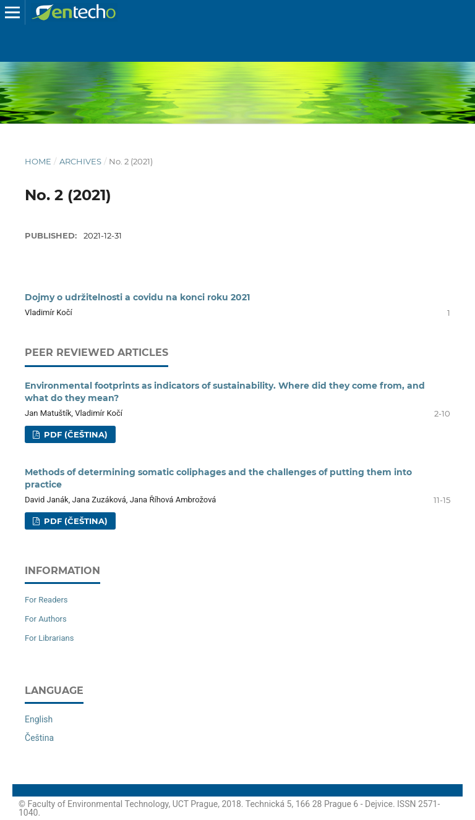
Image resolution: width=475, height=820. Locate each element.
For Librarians (49, 638)
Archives (80, 161)
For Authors (46, 618)
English (39, 719)
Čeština (39, 738)
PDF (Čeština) (74, 434)
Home (38, 161)
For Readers (46, 599)
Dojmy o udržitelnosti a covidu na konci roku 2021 (137, 297)
